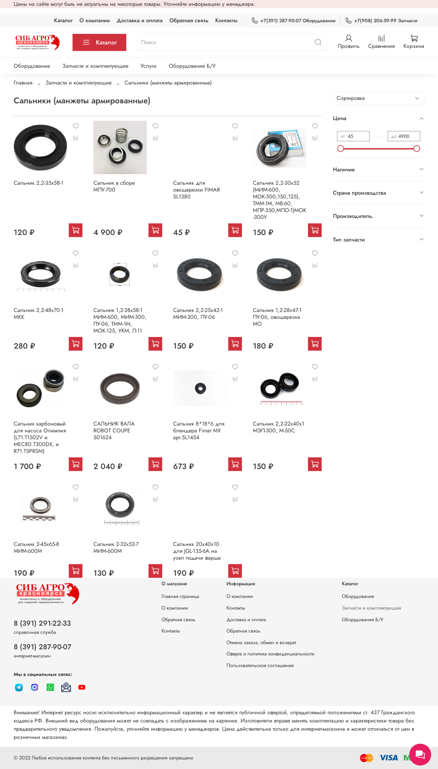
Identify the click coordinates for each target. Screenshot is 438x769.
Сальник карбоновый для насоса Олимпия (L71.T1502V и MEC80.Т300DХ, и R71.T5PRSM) (40, 437)
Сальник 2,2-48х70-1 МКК (38, 313)
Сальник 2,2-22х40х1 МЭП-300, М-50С (278, 427)
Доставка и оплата (140, 20)
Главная (23, 83)
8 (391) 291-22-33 (42, 623)
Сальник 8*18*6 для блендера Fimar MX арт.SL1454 (198, 430)
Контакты (226, 20)
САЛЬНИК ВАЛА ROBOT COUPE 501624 (114, 430)
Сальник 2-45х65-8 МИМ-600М (36, 547)
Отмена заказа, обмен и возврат (261, 642)
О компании (94, 20)
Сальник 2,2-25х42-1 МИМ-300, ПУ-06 (198, 313)
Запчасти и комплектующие (95, 66)
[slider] (340, 148)
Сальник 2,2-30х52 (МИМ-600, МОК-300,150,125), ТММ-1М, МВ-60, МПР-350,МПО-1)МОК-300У (279, 200)
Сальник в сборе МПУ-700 (114, 186)
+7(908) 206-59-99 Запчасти (381, 20)
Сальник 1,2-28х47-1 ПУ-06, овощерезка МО (277, 317)
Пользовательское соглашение (260, 665)
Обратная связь (188, 20)
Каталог (63, 20)
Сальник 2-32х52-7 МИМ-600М (116, 547)
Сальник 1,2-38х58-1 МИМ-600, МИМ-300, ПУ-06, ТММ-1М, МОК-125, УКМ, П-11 (119, 320)
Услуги (148, 66)
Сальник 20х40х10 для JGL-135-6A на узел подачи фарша (197, 551)
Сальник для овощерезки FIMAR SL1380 (196, 189)
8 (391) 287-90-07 (43, 647)
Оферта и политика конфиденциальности (270, 653)
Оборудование (32, 66)
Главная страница (180, 596)
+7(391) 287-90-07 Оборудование (293, 20)
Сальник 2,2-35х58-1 (38, 183)
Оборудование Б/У (192, 66)
